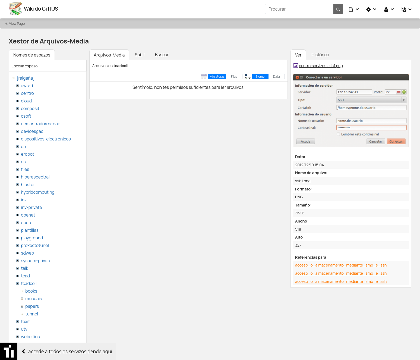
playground (32, 237)
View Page (17, 22)
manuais (33, 298)
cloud (26, 100)
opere (26, 222)
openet (28, 214)
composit (30, 108)
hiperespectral (35, 176)
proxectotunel (35, 245)
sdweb (27, 252)
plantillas (30, 229)
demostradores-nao (40, 123)
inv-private (31, 206)
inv (24, 199)
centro (27, 92)
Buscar (162, 54)
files (25, 168)
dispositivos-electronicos (46, 138)
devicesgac (32, 130)
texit (25, 321)
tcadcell (28, 283)
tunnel (31, 313)
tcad (25, 275)
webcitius (30, 336)
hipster (28, 184)
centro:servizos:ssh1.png (321, 64)
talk (24, 267)
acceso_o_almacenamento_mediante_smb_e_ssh (341, 264)
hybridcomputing (38, 191)
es (23, 161)
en (23, 146)
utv (24, 328)
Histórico (320, 54)
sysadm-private (36, 260)
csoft (26, 115)
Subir (140, 54)
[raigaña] (25, 77)
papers (32, 305)
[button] (354, 9)
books (31, 290)
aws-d (27, 85)
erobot (27, 153)
